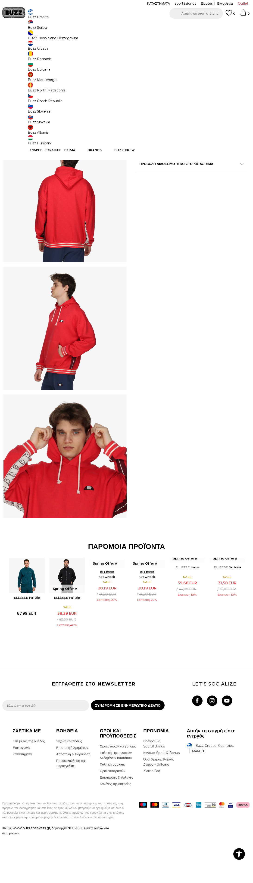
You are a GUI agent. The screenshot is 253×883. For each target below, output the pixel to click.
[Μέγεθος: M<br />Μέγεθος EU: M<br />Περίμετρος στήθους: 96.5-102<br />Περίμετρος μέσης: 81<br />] (160, 102)
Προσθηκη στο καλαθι (184, 132)
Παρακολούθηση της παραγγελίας (71, 810)
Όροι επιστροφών (112, 818)
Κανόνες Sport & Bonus (161, 800)
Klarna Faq (151, 818)
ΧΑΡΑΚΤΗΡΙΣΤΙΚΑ (190, 149)
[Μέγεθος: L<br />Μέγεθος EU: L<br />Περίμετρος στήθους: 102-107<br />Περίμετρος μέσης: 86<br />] (177, 102)
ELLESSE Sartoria (227, 612)
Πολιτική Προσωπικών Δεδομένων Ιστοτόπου (116, 802)
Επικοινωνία (21, 795)
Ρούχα (50, 37)
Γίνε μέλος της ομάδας (29, 788)
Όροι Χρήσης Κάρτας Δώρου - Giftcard (158, 809)
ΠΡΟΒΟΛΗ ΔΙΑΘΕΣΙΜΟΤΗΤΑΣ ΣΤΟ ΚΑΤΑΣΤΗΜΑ (190, 164)
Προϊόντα (37, 37)
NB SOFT (75, 875)
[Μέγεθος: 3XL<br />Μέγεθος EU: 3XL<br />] (212, 102)
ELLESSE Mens (187, 612)
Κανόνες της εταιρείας (115, 831)
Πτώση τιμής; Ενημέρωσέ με (231, 72)
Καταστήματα (22, 801)
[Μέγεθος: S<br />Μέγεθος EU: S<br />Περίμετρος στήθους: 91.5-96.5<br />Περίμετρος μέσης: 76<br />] (143, 102)
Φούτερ (62, 37)
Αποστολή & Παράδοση (73, 801)
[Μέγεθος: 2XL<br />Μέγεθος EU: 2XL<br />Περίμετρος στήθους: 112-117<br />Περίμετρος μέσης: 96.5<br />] (230, 102)
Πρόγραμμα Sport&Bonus (154, 791)
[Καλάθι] (245, 15)
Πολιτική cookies (112, 812)
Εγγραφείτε (225, 3)
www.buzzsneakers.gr (31, 875)
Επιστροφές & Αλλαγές (116, 825)
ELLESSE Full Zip (26, 642)
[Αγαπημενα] (230, 15)
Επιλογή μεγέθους (149, 95)
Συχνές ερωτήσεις (69, 788)
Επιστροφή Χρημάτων (72, 795)
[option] (126, 25)
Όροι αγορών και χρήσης (118, 794)
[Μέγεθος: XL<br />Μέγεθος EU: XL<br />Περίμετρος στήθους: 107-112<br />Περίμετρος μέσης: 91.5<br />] (195, 102)
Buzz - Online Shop (15, 37)
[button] (196, 13)
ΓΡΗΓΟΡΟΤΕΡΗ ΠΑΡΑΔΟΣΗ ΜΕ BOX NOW (112, 25)
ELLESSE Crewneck (106, 619)
